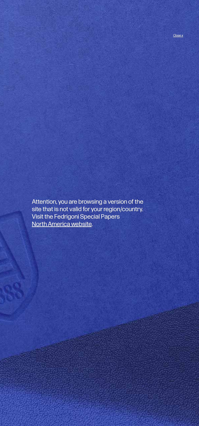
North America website (62, 224)
